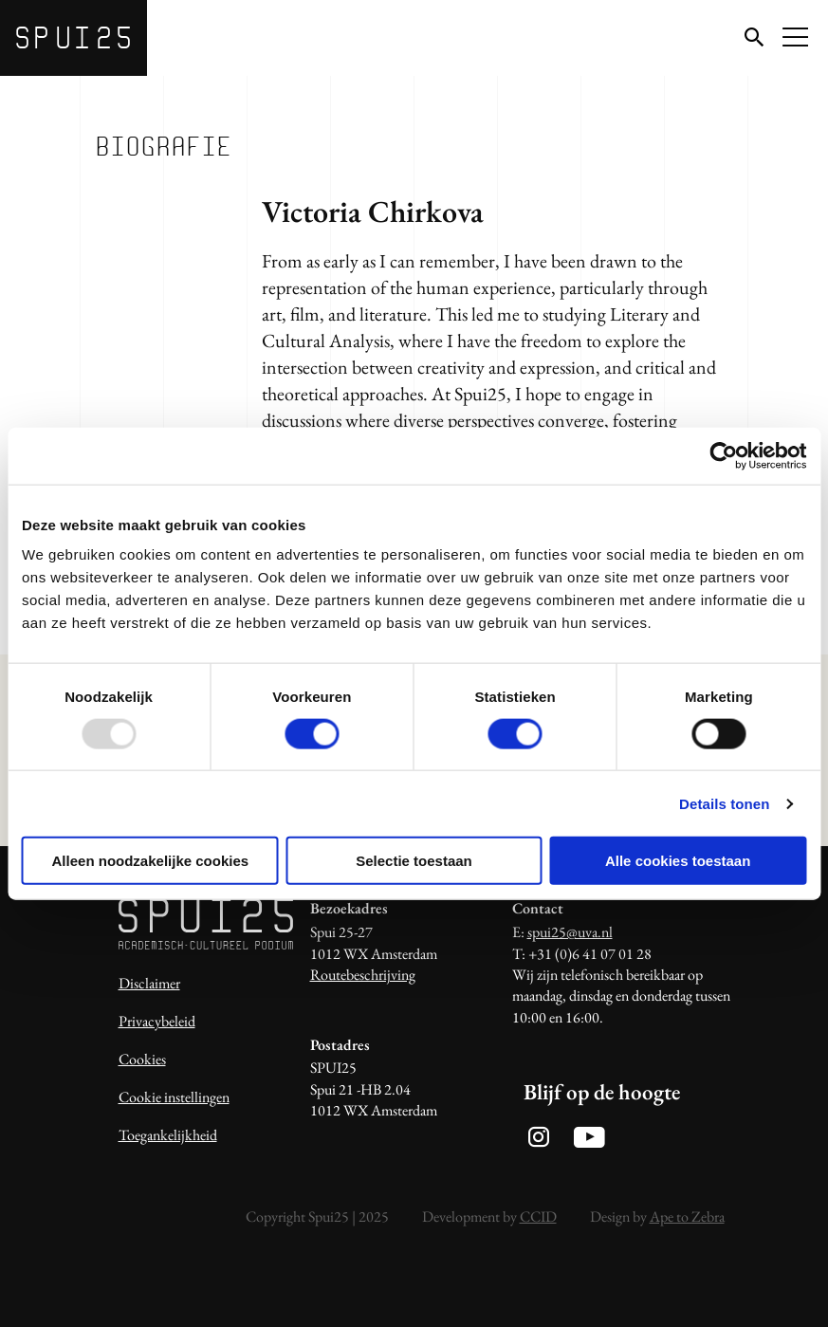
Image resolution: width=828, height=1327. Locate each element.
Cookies (142, 1059)
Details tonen (724, 803)
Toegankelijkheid (168, 1135)
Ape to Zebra (687, 1216)
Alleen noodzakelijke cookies (150, 861)
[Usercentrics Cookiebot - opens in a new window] (723, 455)
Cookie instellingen (174, 1097)
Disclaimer (149, 983)
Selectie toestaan (414, 861)
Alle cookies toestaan (677, 861)
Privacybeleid (157, 1021)
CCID (538, 1216)
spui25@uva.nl (570, 932)
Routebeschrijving (362, 975)
